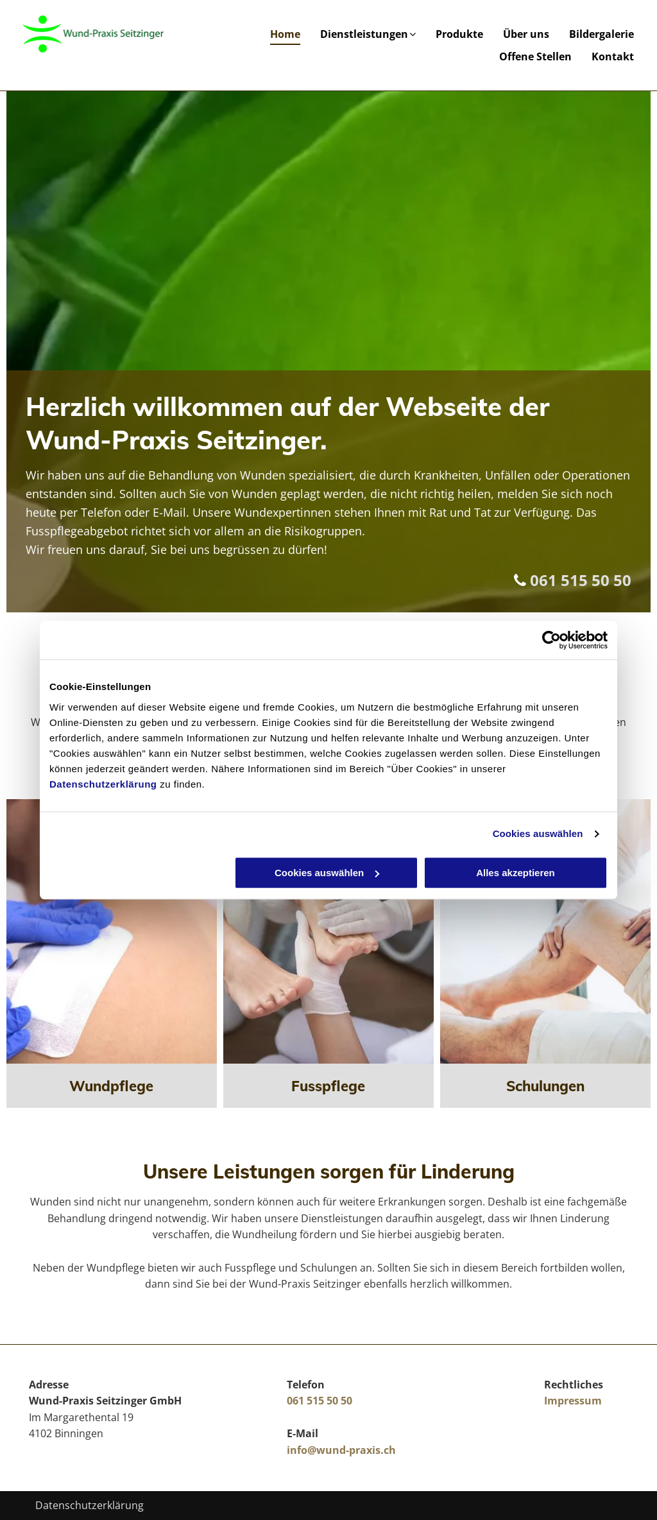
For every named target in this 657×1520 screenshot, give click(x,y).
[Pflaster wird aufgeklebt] (111, 931)
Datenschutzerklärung (103, 784)
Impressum (573, 1401)
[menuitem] (279, 34)
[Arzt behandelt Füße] (328, 931)
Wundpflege (111, 1086)
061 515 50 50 (580, 580)
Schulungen (545, 1086)
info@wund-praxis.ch (341, 1450)
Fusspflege (328, 1086)
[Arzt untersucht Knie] (545, 931)
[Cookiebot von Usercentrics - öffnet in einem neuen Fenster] (551, 640)
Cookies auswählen (538, 833)
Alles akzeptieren (515, 872)
